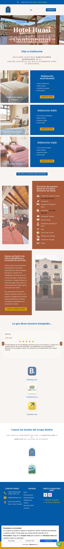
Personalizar (11, 540)
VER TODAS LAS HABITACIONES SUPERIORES (32, 174)
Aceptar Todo (48, 540)
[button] (3, 344)
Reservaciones (28, 495)
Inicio (25, 492)
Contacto (26, 508)
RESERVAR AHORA (47, 97)
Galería (26, 503)
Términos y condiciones (52, 502)
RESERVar (51, 10)
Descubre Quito (29, 505)
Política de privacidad (52, 500)
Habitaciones (28, 500)
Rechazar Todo (30, 540)
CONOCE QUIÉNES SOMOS (15, 309)
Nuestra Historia (29, 497)
